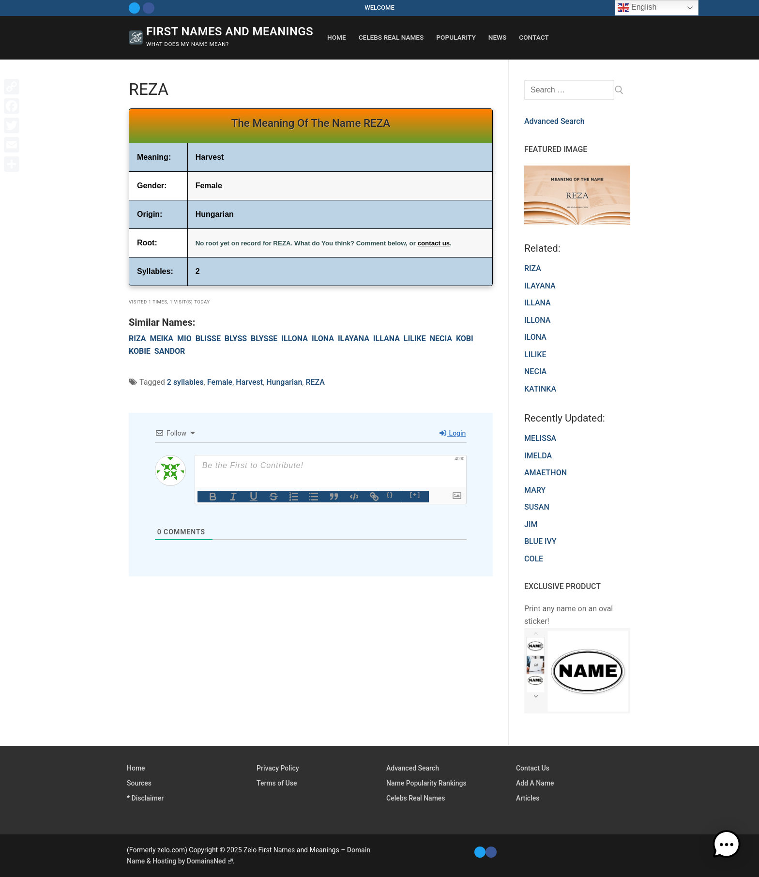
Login (453, 433)
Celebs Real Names (415, 798)
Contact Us (532, 768)
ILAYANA (353, 338)
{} (390, 494)
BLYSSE (264, 338)
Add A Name (535, 783)
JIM (530, 524)
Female (219, 382)
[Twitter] (134, 8)
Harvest (249, 382)
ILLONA (294, 338)
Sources (139, 783)
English (637, 8)
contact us (434, 243)
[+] (415, 494)
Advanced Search (554, 121)
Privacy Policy (278, 768)
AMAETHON (545, 472)
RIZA (137, 338)
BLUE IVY (540, 541)
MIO (184, 338)
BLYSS (236, 338)
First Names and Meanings (229, 31)
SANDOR (169, 351)
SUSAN (536, 507)
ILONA (323, 338)
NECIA (441, 338)
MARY (535, 490)
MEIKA (161, 338)
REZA (314, 382)
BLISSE (208, 338)
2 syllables (185, 382)
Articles (527, 798)
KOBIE (140, 351)
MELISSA (540, 438)
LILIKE (415, 338)
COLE (533, 558)
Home (136, 768)
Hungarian (284, 382)
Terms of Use (277, 783)
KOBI (464, 338)
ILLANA (386, 338)
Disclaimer (148, 798)
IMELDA (538, 455)
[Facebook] (148, 8)
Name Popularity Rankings (426, 783)
